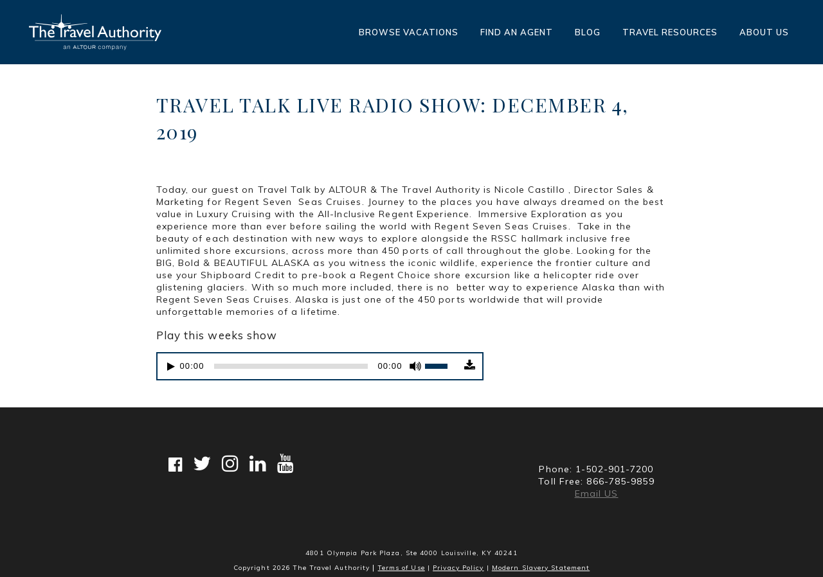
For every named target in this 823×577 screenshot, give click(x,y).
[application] (309, 369)
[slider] (291, 368)
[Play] (171, 369)
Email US (597, 493)
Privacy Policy (458, 568)
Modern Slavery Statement (541, 568)
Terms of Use (401, 568)
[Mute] (415, 369)
